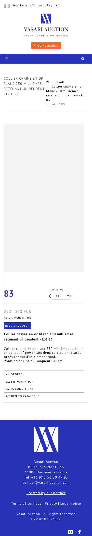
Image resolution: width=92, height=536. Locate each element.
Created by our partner (46, 493)
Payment (54, 5)
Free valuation (46, 45)
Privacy (51, 503)
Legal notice (70, 503)
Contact (38, 5)
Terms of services (26, 503)
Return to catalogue (22, 396)
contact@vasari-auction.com (46, 482)
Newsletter (20, 5)
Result (60, 82)
